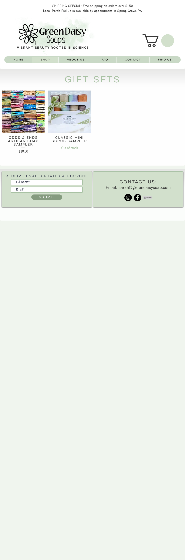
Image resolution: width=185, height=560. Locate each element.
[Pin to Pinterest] (148, 197)
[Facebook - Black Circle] (137, 197)
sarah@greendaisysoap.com (145, 188)
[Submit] (46, 197)
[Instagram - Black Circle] (128, 197)
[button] (158, 40)
